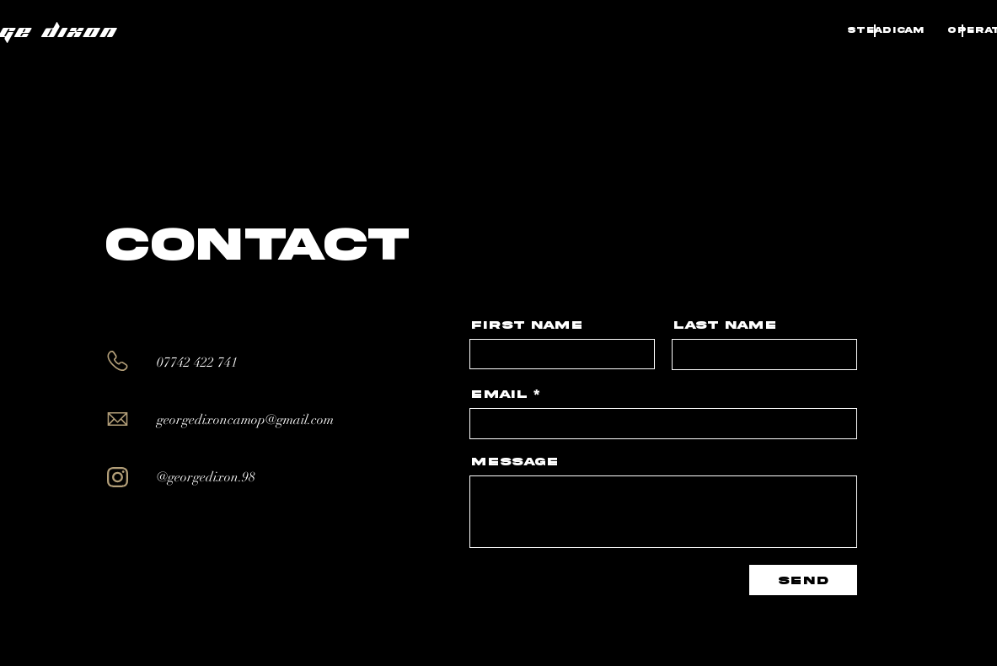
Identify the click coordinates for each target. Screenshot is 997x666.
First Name (526, 325)
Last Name (724, 325)
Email (499, 394)
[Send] (803, 580)
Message (514, 462)
